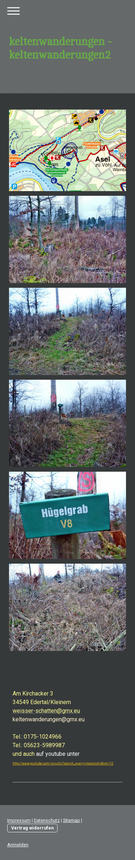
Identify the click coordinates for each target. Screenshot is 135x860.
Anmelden (17, 844)
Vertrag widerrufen (32, 828)
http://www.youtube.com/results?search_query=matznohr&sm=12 (63, 763)
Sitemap (71, 820)
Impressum (19, 820)
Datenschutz (47, 820)
